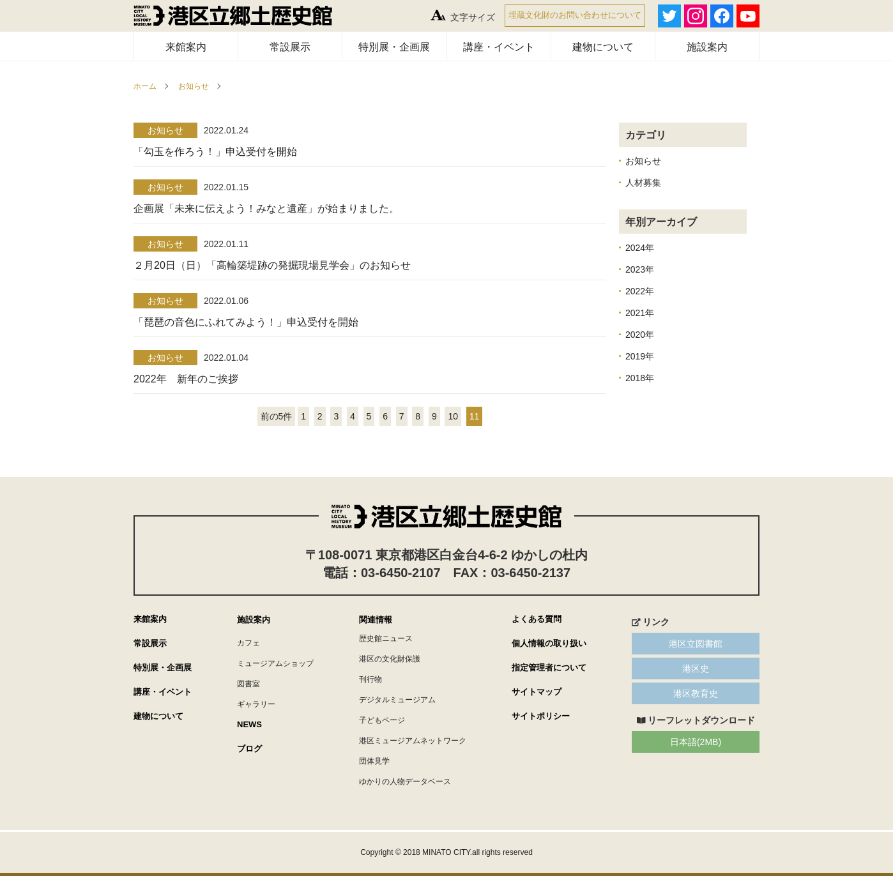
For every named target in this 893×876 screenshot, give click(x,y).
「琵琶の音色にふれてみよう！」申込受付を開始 (246, 322)
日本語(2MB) (695, 742)
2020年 (639, 334)
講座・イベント (499, 47)
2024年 (639, 248)
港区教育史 (695, 693)
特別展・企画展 (394, 47)
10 (453, 416)
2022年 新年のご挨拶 (186, 379)
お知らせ (193, 86)
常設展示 (290, 47)
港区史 (695, 668)
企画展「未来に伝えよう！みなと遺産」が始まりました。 (266, 208)
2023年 (639, 269)
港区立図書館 (695, 643)
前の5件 (277, 416)
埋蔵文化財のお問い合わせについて (574, 15)
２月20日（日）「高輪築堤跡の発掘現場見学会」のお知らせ (272, 265)
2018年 (639, 378)
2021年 (639, 313)
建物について (603, 47)
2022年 (639, 291)
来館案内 (185, 47)
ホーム (145, 86)
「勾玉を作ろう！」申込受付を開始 (215, 151)
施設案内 (707, 47)
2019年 (639, 356)
